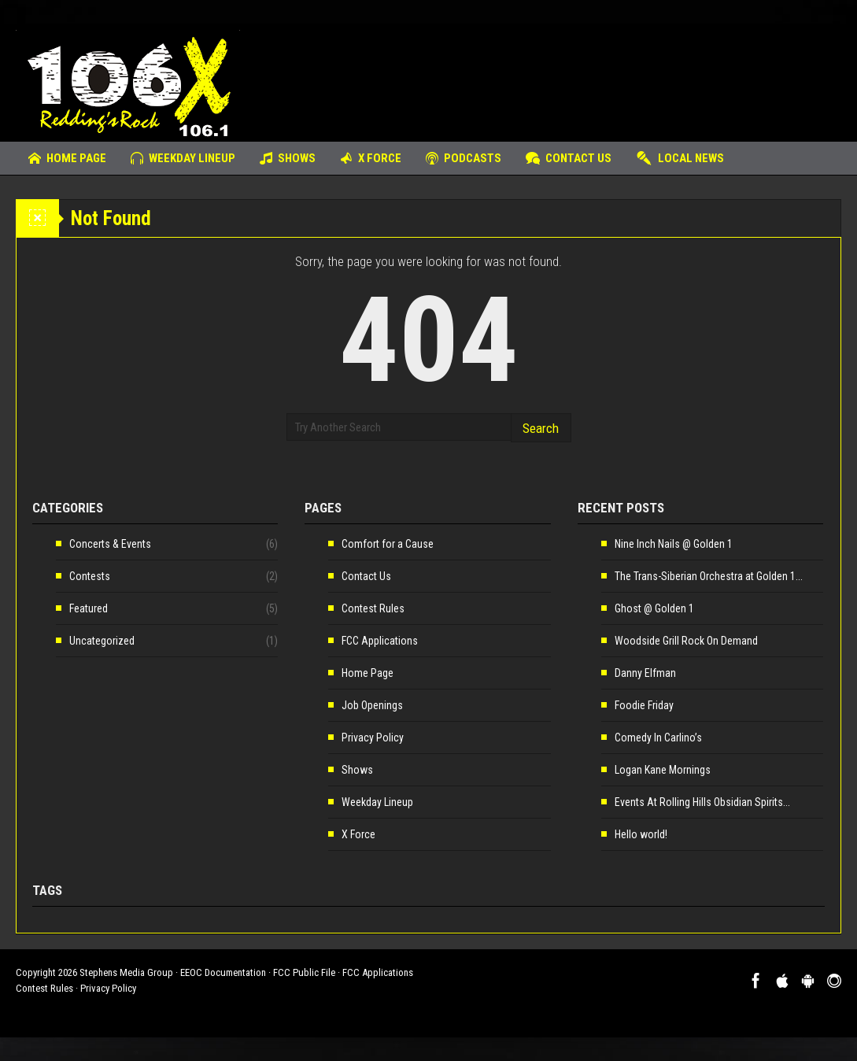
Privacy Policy (373, 737)
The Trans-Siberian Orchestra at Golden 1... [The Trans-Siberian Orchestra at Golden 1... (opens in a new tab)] (709, 576)
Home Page (67, 158)
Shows (288, 158)
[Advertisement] (554, 74)
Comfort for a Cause (388, 544)
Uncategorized (102, 640)
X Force (370, 158)
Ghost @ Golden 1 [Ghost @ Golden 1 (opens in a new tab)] (654, 608)
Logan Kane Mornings (663, 769)
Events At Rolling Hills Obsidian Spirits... (702, 802)
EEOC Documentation (223, 972)
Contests (89, 576)
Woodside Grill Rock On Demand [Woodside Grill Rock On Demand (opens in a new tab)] (686, 640)
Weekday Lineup (183, 158)
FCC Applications (380, 640)
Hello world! (641, 834)
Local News (680, 158)
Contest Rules (373, 608)
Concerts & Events (110, 544)
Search (541, 428)
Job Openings (372, 705)
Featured (88, 608)
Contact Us (568, 158)
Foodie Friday (644, 705)
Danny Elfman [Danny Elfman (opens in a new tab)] (645, 673)
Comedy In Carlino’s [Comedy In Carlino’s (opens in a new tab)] (658, 737)
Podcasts (463, 158)
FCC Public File (304, 972)
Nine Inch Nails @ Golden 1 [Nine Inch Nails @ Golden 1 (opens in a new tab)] (674, 544)
